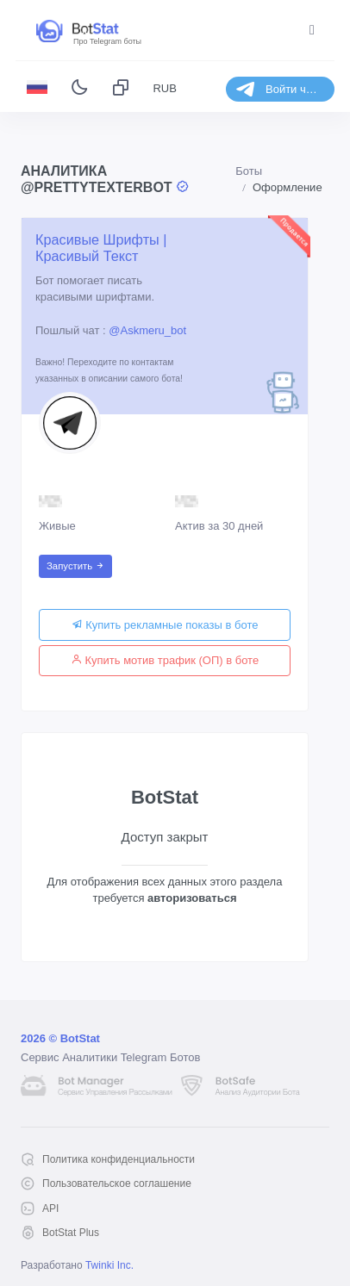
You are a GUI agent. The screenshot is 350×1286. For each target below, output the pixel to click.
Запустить (75, 566)
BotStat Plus (70, 1233)
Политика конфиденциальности (118, 1159)
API (50, 1208)
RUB (164, 88)
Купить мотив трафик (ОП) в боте (165, 660)
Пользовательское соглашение (116, 1183)
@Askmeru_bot (147, 330)
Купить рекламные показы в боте (165, 624)
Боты (248, 171)
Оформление (287, 187)
